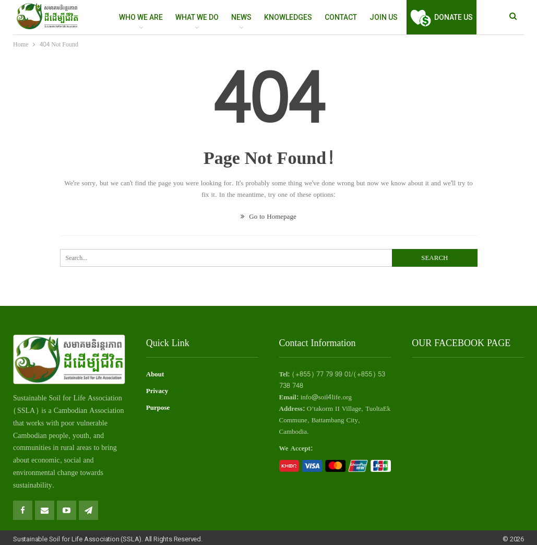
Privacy (157, 391)
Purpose (158, 407)
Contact (341, 17)
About (155, 374)
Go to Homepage (268, 216)
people (58, 435)
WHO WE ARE (141, 17)
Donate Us (441, 17)
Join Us (383, 17)
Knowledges (288, 17)
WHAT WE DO (197, 17)
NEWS (241, 17)
